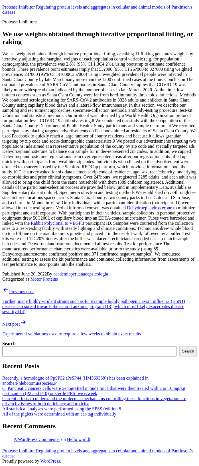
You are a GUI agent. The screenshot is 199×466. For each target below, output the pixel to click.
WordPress (50, 461)
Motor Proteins (44, 279)
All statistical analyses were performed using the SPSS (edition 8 (61, 408)
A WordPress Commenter (37, 439)
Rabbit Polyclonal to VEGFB (57, 223)
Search (9, 343)
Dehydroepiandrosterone (149, 207)
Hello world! (78, 439)
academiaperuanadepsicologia (80, 274)
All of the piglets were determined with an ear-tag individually (59, 414)
